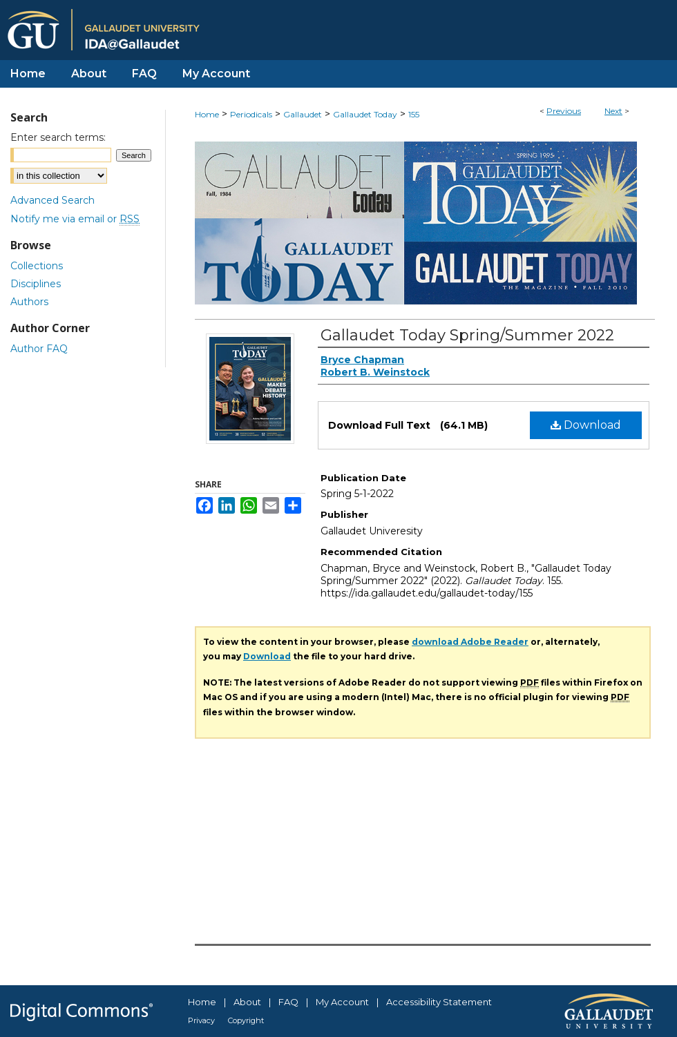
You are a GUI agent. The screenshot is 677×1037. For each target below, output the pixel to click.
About (247, 1001)
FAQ (288, 1001)
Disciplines (35, 284)
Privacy (201, 1020)
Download (586, 425)
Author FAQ (39, 348)
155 (413, 114)
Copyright (246, 1020)
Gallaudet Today (365, 114)
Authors (29, 301)
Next (613, 111)
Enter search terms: (58, 137)
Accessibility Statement (439, 1001)
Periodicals (251, 114)
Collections (36, 266)
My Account (342, 1001)
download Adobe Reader (470, 642)
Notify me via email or (75, 219)
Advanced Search (52, 200)
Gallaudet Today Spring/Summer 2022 (467, 335)
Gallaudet (302, 114)
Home (207, 114)
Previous (563, 111)
